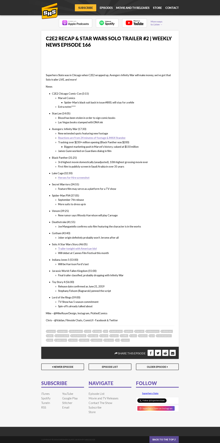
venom (126, 340)
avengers (63, 331)
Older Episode (156, 366)
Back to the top (164, 439)
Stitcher (67, 403)
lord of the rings (79, 336)
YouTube (67, 393)
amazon (51, 331)
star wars (84, 340)
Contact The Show (100, 403)
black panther (76, 331)
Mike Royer (90, 439)
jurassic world (62, 336)
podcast (143, 336)
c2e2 (88, 331)
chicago (98, 331)
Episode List (110, 366)
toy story (109, 340)
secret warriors (164, 336)
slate (50, 340)
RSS (43, 407)
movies (115, 336)
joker (50, 336)
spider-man (61, 340)
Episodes (106, 7)
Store (157, 7)
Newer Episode (63, 366)
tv (118, 340)
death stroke (116, 331)
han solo (140, 331)
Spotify (46, 398)
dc (106, 331)
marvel (104, 336)
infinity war (167, 331)
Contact (172, 7)
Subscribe (85, 7)
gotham (129, 331)
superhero (97, 340)
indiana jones (153, 331)
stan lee (73, 340)
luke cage (93, 336)
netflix (124, 336)
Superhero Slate (150, 393)
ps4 (152, 336)
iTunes (45, 393)
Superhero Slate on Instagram (155, 408)
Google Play (70, 398)
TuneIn (45, 403)
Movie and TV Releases (132, 7)
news (134, 336)
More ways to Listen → (157, 23)
